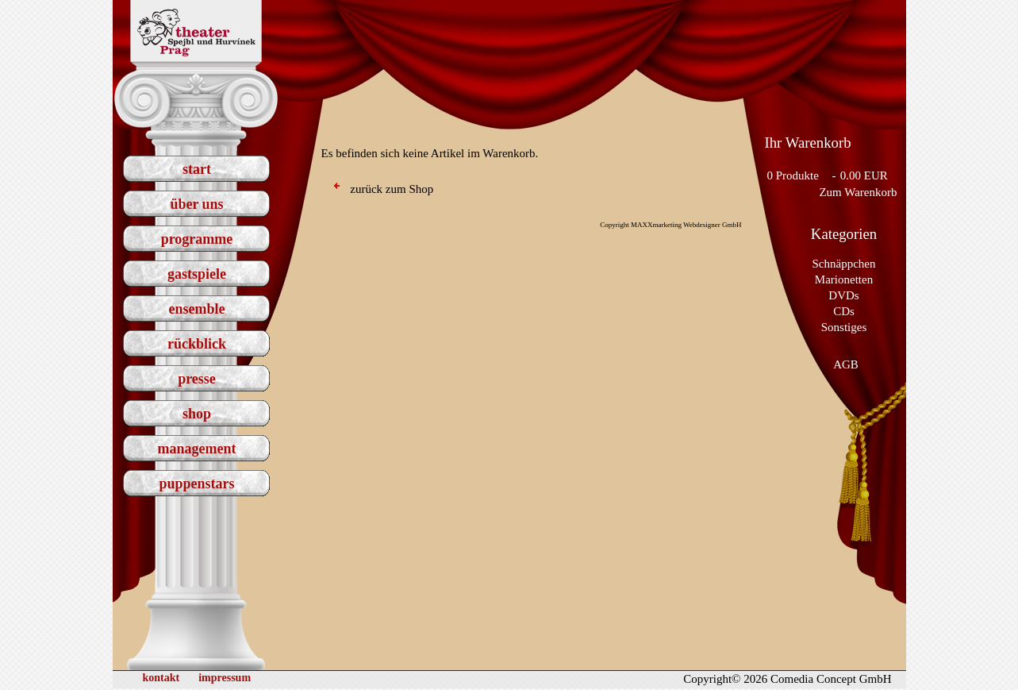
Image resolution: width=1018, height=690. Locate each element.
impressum (224, 678)
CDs (844, 311)
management (197, 449)
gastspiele (196, 274)
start (196, 169)
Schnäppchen (844, 263)
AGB (846, 364)
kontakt (161, 678)
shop (196, 414)
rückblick (196, 344)
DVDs (843, 295)
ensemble (197, 309)
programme (197, 239)
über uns (196, 204)
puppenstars (196, 483)
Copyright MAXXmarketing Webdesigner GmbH (670, 225)
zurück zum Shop (384, 189)
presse (197, 379)
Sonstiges (844, 327)
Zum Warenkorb (858, 192)
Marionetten (844, 279)
